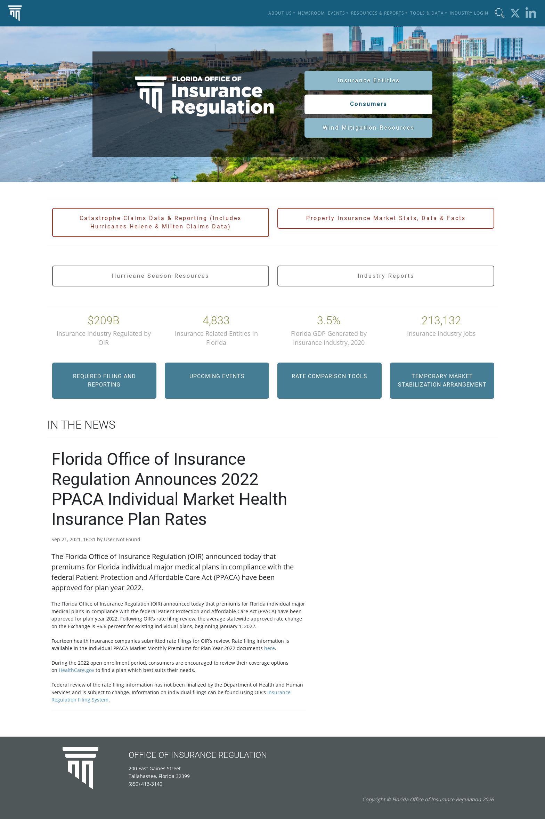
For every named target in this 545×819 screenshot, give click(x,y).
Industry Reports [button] (386, 276)
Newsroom (311, 13)
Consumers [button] (368, 104)
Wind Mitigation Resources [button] (368, 127)
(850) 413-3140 (145, 783)
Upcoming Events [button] (217, 376)
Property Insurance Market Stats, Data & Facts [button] (386, 218)
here (269, 648)
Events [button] (336, 13)
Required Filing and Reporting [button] (104, 380)
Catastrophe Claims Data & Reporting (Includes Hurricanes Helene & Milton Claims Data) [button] (161, 222)
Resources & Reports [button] (377, 13)
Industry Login (469, 13)
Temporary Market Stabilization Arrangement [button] (442, 380)
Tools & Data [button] (427, 13)
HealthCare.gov (76, 670)
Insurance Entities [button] (368, 80)
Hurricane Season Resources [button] (160, 276)
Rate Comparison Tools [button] (329, 376)
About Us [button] (280, 13)
